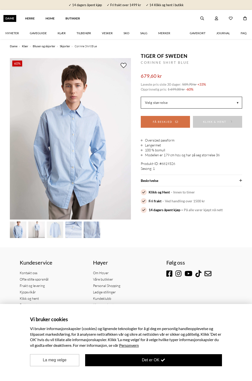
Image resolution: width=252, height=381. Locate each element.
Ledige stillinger (104, 292)
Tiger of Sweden (164, 56)
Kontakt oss (28, 273)
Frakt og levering (32, 286)
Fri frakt (155, 201)
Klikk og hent (29, 298)
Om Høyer (101, 273)
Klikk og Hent (159, 192)
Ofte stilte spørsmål (34, 279)
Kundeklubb (102, 298)
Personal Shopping (106, 286)
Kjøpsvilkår (28, 292)
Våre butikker (103, 279)
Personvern (129, 345)
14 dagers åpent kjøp (164, 210)
